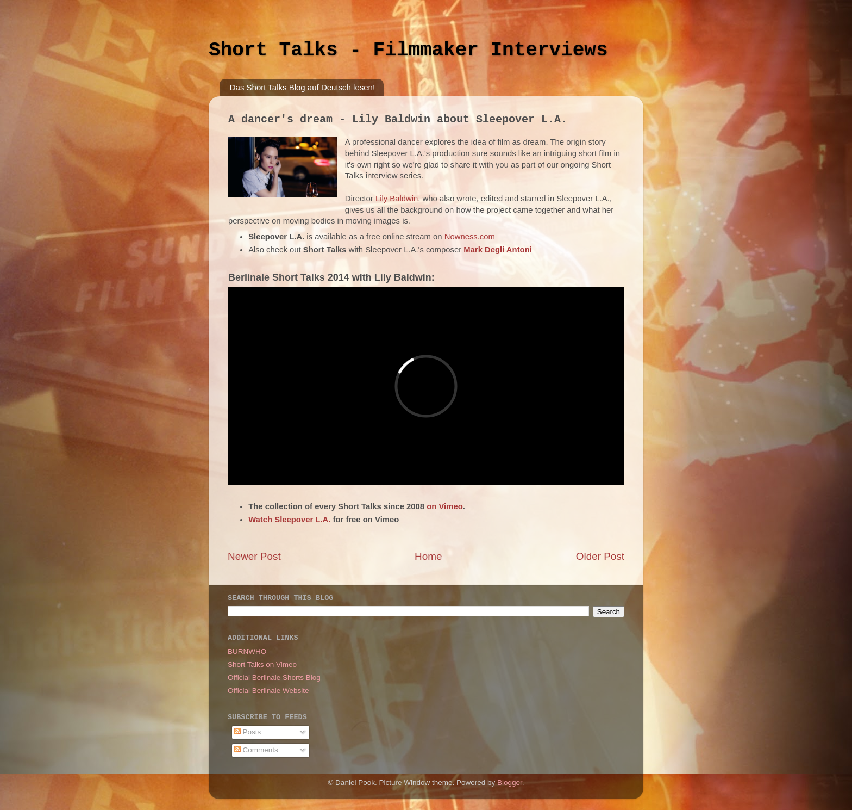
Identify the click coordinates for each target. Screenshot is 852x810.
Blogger (509, 782)
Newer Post (254, 556)
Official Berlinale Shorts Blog (274, 677)
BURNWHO (247, 651)
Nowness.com (469, 236)
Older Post (600, 556)
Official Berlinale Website (268, 691)
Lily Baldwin (396, 198)
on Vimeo (445, 506)
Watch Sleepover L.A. (289, 519)
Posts (247, 732)
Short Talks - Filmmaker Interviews (408, 50)
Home (428, 556)
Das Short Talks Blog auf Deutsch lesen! (302, 87)
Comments (256, 750)
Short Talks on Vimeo (262, 664)
